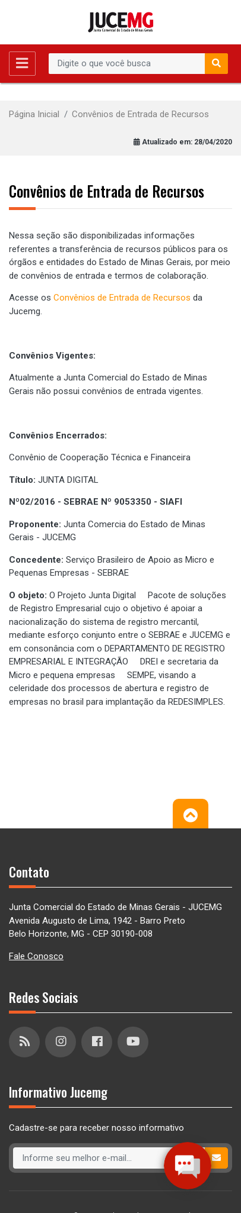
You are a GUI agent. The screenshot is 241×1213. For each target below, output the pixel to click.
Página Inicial (34, 114)
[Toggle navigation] (22, 63)
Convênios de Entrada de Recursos (140, 114)
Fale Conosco (36, 956)
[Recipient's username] (127, 64)
